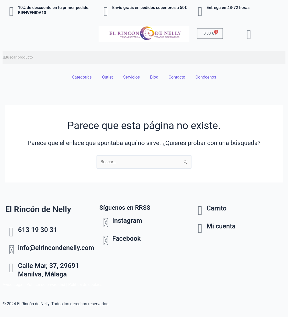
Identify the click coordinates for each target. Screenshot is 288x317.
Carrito (217, 208)
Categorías (82, 77)
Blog (154, 77)
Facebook (126, 239)
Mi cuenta (221, 226)
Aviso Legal (13, 284)
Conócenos (206, 77)
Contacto (177, 77)
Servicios (131, 77)
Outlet (107, 77)
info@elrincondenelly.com (57, 248)
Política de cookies (86, 284)
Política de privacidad (46, 284)
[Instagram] (105, 223)
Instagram (127, 221)
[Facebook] (105, 241)
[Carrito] (200, 210)
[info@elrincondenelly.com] (11, 250)
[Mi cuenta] (200, 228)
